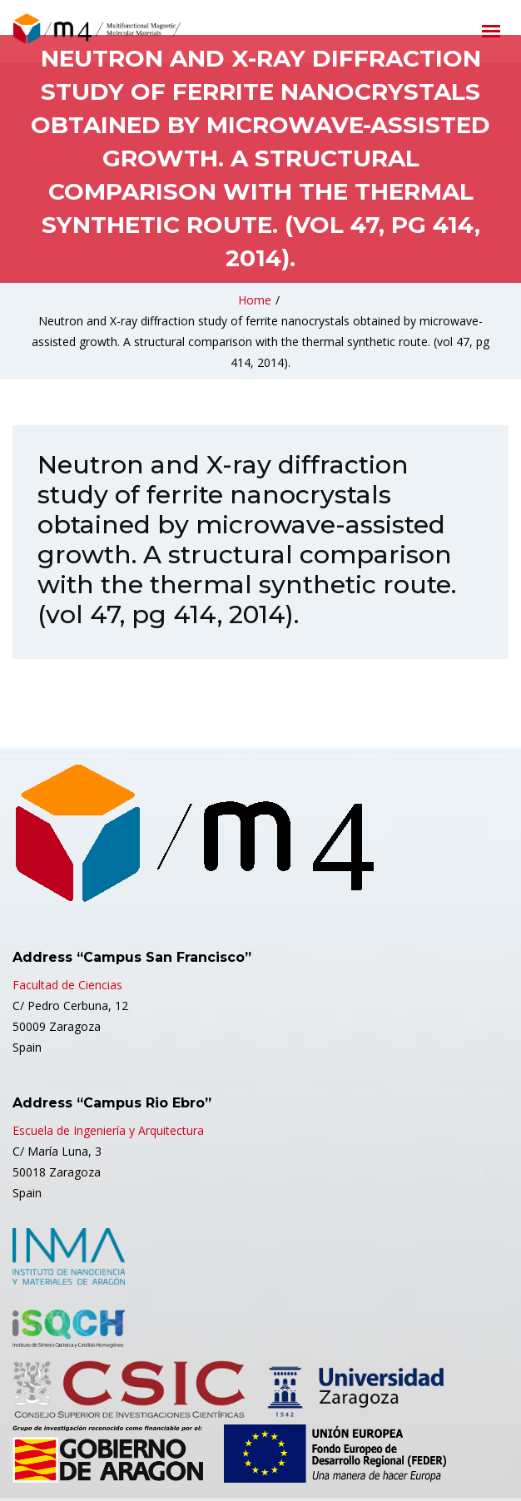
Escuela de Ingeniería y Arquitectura (108, 1130)
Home (254, 300)
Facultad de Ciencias (67, 985)
